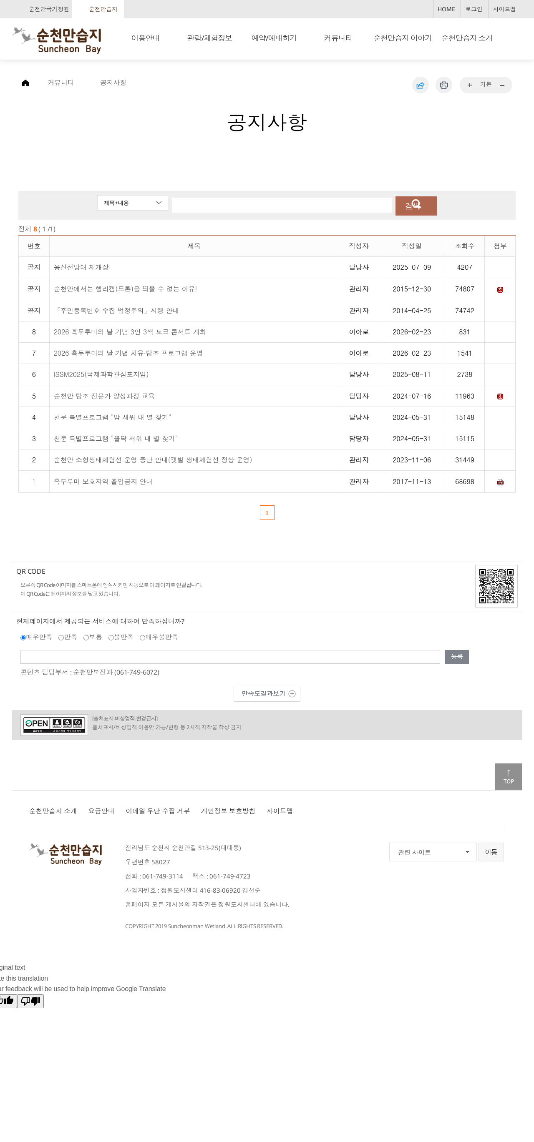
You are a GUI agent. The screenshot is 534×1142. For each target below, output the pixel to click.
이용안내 (145, 38)
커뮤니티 (338, 38)
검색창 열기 (512, 37)
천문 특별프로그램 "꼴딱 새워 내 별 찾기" (116, 437)
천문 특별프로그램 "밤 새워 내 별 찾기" (112, 416)
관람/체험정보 (209, 38)
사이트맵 (504, 9)
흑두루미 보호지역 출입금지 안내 (103, 480)
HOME (446, 9)
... (470, 85)
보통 (95, 635)
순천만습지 (103, 9)
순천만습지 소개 (467, 38)
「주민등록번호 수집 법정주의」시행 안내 (116, 309)
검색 (410, 205)
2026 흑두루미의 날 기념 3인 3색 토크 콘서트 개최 (130, 330)
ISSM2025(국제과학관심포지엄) (101, 373)
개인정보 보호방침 (228, 809)
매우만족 (39, 635)
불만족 (124, 635)
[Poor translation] (30, 1000)
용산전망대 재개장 (81, 266)
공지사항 (113, 82)
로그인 (474, 9)
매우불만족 (161, 635)
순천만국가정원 (49, 9)
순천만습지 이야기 (402, 38)
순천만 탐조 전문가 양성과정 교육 (104, 394)
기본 (486, 84)
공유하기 (420, 85)
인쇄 (444, 85)
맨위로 (508, 775)
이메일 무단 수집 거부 (158, 809)
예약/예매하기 (274, 38)
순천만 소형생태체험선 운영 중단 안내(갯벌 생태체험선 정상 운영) (153, 458)
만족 (70, 635)
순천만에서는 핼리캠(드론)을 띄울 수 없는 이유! (125, 287)
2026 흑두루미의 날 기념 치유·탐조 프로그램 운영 (128, 351)
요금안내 (101, 809)
